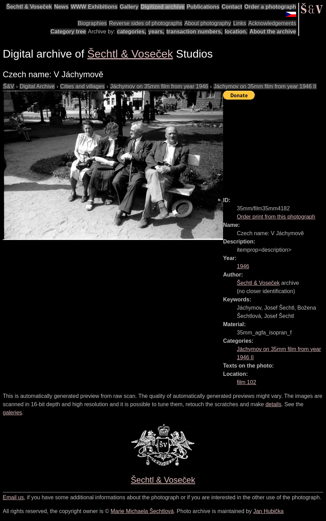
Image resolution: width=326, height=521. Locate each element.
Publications (203, 7)
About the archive (273, 31)
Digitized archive (163, 7)
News (61, 7)
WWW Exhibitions (94, 7)
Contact (232, 7)
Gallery (129, 7)
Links (239, 23)
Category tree (68, 31)
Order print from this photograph (276, 217)
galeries (12, 412)
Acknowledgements (272, 23)
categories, (131, 31)
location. (236, 31)
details (273, 404)
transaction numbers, (194, 31)
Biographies (92, 23)
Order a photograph (270, 7)
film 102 (246, 382)
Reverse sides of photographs (145, 23)
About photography (208, 23)
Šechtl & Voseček (29, 7)
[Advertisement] (274, 145)
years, (156, 31)
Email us (13, 497)
